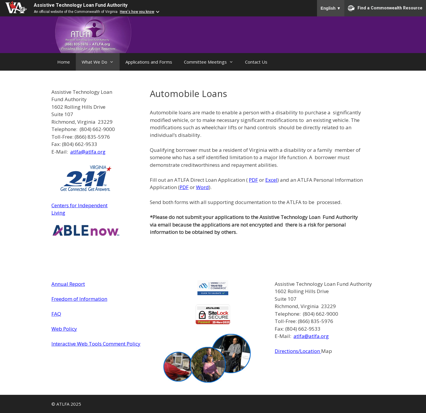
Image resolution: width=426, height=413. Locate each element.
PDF (253, 179)
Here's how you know (137, 12)
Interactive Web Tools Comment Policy (95, 343)
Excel (271, 179)
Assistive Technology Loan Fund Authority (81, 5)
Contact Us (256, 62)
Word (202, 187)
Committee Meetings (211, 62)
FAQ (56, 313)
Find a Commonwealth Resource (385, 8)
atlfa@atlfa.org (87, 151)
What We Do (101, 62)
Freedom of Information (79, 298)
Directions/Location (298, 351)
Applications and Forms (148, 62)
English (331, 8)
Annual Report (68, 284)
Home (63, 62)
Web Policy (64, 328)
